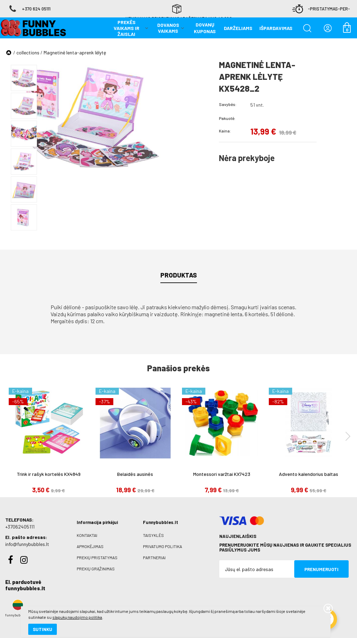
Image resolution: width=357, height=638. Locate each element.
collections (27, 52)
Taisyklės (153, 535)
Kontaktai (87, 535)
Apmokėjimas (90, 546)
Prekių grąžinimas (96, 568)
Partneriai (154, 557)
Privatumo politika (162, 546)
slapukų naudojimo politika (83, 608)
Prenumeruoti (321, 569)
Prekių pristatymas (97, 557)
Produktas (178, 275)
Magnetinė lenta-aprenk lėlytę (75, 52)
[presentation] (348, 435)
